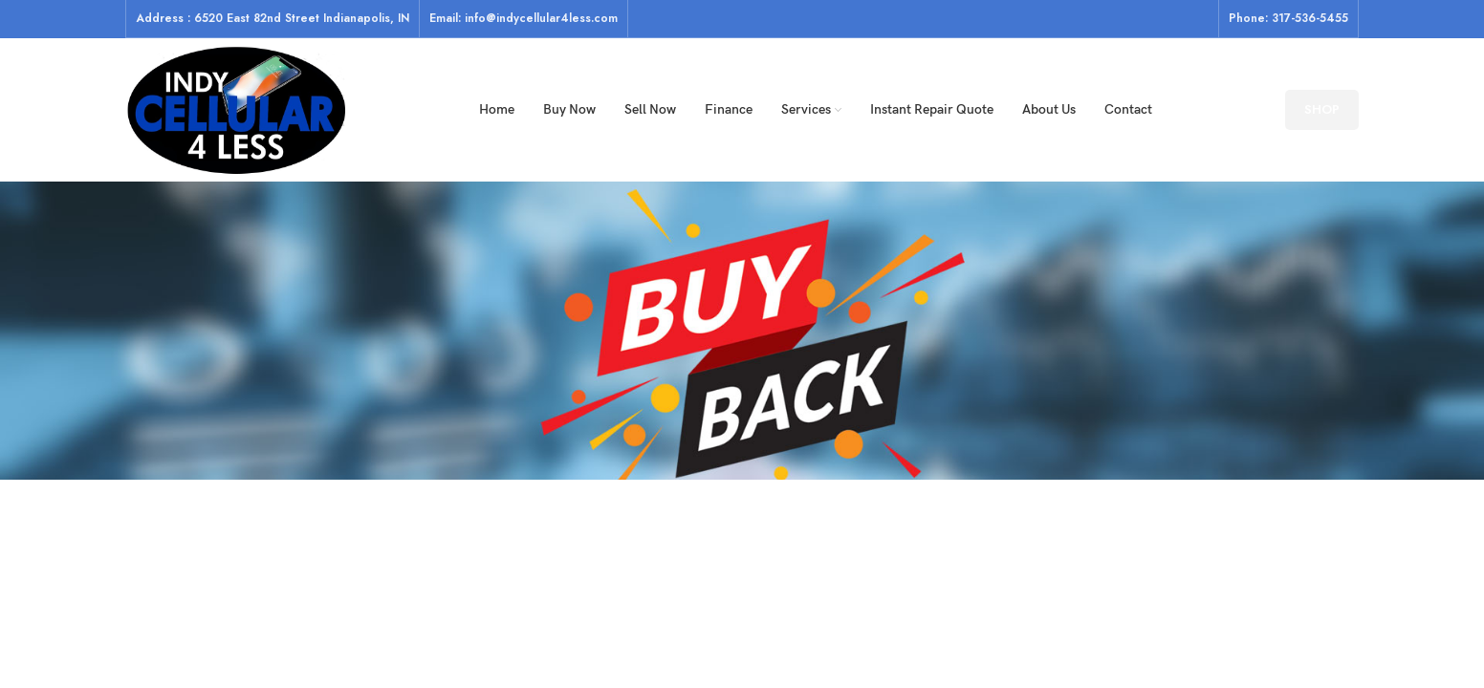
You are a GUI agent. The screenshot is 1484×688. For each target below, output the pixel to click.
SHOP (1322, 109)
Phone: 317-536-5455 (1288, 18)
